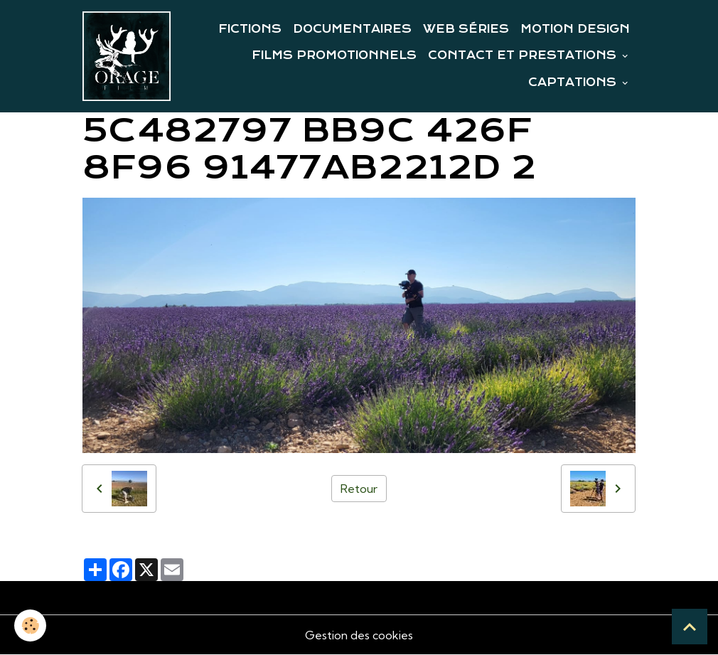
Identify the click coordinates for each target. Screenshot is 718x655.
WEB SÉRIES (466, 29)
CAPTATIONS (574, 82)
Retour (359, 488)
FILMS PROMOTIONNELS (334, 55)
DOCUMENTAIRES (352, 29)
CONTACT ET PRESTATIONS (524, 55)
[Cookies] (30, 625)
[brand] (126, 56)
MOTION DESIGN (575, 29)
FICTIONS (250, 29)
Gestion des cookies (359, 635)
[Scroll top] (689, 626)
